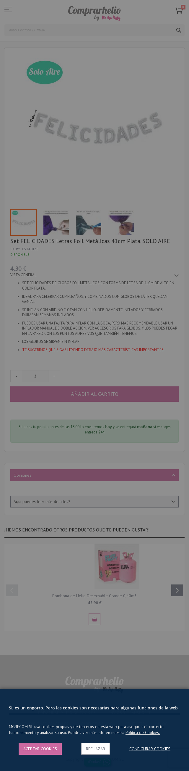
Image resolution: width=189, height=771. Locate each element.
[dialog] (94, 385)
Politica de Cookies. (143, 732)
